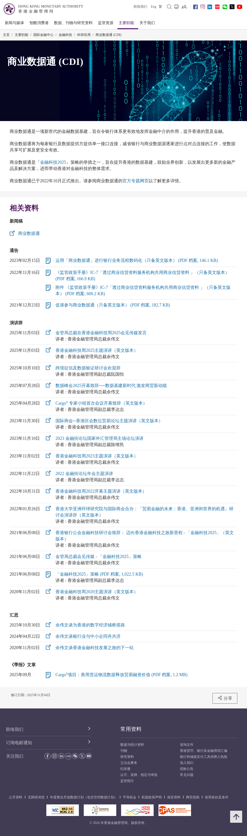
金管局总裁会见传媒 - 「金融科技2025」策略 (98, 556)
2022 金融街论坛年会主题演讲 (84, 473)
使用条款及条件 (216, 797)
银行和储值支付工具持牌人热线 (203, 757)
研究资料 (127, 757)
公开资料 (15, 797)
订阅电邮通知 (19, 742)
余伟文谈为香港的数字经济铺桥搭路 (90, 625)
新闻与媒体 (14, 23)
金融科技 (65, 35)
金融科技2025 (53, 162)
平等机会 (129, 797)
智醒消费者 (39, 23)
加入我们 (186, 763)
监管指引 (127, 781)
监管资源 (105, 23)
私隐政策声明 (152, 797)
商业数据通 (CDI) (108, 35)
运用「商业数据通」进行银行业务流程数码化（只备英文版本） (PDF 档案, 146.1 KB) (136, 260)
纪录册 (125, 769)
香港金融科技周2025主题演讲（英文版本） (96, 350)
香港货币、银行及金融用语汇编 (203, 751)
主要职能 (126, 23)
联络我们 (140, 6)
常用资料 (131, 729)
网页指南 (192, 797)
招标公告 (186, 769)
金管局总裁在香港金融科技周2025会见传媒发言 (101, 332)
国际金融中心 (43, 35)
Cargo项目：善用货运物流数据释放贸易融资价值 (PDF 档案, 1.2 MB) (121, 674)
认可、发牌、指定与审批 (139, 775)
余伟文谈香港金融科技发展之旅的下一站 (94, 647)
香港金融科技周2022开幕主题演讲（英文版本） (101, 491)
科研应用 (84, 35)
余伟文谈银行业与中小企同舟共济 (88, 636)
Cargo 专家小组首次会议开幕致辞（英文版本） (101, 403)
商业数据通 (29, 233)
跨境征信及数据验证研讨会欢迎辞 (88, 368)
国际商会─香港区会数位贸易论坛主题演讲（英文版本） (109, 420)
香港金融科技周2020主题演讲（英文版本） (96, 591)
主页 (6, 35)
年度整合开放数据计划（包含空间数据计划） (83, 797)
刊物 (123, 751)
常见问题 (186, 775)
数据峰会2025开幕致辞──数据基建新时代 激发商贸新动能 (111, 385)
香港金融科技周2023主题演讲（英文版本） (96, 456)
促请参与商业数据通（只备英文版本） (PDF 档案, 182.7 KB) (112, 305)
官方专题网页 (136, 180)
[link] (184, 6)
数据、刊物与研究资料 (73, 23)
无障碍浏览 (36, 797)
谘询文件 (186, 745)
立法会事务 (128, 763)
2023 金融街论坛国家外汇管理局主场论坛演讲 (99, 438)
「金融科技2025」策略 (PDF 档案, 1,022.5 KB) (99, 574)
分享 (225, 698)
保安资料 (174, 797)
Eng (153, 6)
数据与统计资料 (132, 745)
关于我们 (147, 23)
